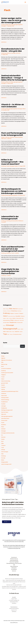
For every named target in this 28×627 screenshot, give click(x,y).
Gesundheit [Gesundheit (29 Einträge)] (18, 316)
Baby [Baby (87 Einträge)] (10, 308)
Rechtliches (3, 424)
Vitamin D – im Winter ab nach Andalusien (12, 105)
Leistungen (3, 405)
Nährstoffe (8, 24)
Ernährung (3, 24)
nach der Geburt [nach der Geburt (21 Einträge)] (6, 322)
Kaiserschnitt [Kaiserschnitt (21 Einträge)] (18, 318)
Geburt (2, 378)
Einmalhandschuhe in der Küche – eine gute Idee (13, 50)
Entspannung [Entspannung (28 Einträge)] (14, 310)
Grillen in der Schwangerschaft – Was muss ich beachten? (12, 161)
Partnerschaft (4, 420)
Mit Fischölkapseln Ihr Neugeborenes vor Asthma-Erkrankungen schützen (13, 191)
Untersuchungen (4, 451)
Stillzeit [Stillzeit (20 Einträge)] (7, 331)
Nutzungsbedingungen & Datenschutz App (14, 563)
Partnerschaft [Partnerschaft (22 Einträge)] (19, 322)
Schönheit (3, 428)
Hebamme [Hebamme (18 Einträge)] (23, 316)
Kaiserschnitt (4, 395)
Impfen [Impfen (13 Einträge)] (7, 318)
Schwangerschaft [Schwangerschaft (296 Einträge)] (10, 328)
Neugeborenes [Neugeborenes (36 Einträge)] (13, 322)
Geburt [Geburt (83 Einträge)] (5, 316)
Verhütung (3, 455)
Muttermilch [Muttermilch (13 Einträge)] (22, 320)
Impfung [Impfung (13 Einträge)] (10, 318)
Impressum (14, 570)
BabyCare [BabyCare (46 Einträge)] (15, 308)
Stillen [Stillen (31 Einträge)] (4, 331)
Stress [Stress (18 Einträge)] (10, 331)
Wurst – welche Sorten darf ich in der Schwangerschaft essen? (14, 580)
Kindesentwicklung (18, 137)
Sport (2, 441)
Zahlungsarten (14, 567)
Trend (12, 253)
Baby (2, 362)
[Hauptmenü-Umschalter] (25, 2)
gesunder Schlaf (4, 383)
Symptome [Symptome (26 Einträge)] (17, 331)
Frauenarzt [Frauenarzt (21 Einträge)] (17, 313)
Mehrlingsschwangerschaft (7, 410)
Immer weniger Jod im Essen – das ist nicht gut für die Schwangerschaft (13, 20)
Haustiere (3, 387)
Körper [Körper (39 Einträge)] (12, 320)
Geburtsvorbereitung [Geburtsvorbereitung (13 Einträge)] (11, 316)
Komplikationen (4, 401)
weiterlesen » (4, 42)
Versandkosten (14, 569)
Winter (23, 108)
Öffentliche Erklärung (14, 558)
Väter (2, 453)
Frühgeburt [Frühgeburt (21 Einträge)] (21, 313)
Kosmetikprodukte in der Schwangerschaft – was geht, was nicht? (14, 586)
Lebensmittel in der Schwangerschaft (10, 217)
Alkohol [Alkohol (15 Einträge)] (4, 308)
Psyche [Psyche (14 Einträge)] (4, 325)
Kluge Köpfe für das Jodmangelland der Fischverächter (10, 271)
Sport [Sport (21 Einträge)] (22, 329)
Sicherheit (18, 53)
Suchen (22, 346)
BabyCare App (4, 364)
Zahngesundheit (4, 462)
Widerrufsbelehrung (14, 566)
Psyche (2, 422)
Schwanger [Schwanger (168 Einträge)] (10, 325)
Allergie (2, 137)
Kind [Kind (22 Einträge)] (22, 318)
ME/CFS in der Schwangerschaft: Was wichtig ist (14, 578)
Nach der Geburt (4, 412)
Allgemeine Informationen (6, 360)
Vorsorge (3, 457)
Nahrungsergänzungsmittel (16, 24)
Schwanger (3, 25)
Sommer (16, 166)
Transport (3, 445)
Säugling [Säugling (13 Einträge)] (21, 331)
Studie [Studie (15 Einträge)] (13, 331)
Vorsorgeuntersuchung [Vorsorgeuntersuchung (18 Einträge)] (17, 334)
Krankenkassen (14, 557)
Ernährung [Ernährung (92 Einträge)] (6, 313)
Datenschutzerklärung (14, 560)
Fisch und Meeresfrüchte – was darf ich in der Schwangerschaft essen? (13, 249)
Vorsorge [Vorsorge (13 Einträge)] (11, 334)
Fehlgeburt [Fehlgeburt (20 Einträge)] (12, 313)
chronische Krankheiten (6, 368)
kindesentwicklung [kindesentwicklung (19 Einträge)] (6, 320)
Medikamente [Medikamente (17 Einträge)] (16, 320)
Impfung (3, 389)
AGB (14, 564)
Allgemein (3, 358)
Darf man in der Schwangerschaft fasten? (14, 584)
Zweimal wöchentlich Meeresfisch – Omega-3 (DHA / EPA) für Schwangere (13, 77)
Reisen (2, 426)
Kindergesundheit (5, 397)
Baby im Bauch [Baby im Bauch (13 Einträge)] (20, 308)
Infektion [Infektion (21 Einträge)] (14, 318)
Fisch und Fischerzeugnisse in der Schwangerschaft (13, 134)
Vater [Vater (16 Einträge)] (8, 334)
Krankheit (3, 403)
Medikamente (4, 408)
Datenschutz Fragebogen (14, 561)
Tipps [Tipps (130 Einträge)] (5, 334)
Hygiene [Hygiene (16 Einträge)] (4, 318)
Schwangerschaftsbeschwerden (7, 432)
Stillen (2, 443)
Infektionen (8, 53)
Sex (2, 435)
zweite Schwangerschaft (6, 464)
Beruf (2, 366)
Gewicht (3, 385)
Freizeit (7, 166)
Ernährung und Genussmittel (12, 220)
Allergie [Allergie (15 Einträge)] (7, 308)
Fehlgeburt (3, 374)
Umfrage (3, 449)
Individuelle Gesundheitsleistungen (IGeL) (9, 391)
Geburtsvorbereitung (5, 381)
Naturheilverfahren (5, 418)
